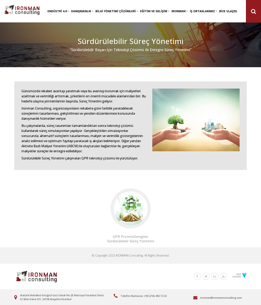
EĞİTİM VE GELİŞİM (153, 11)
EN (235, 12)
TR (228, 12)
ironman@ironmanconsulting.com (221, 298)
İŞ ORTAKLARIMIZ (202, 11)
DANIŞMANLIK (81, 11)
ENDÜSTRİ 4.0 (57, 11)
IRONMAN (178, 11)
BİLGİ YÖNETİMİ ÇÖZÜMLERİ (115, 11)
